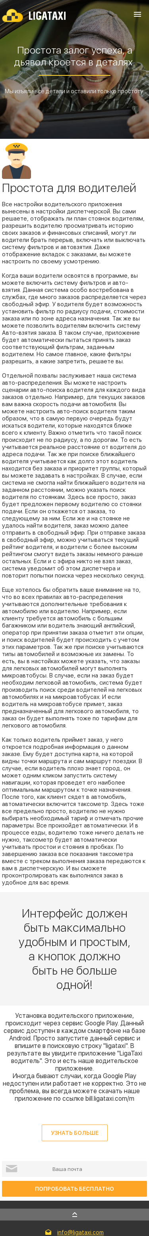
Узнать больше (75, 1133)
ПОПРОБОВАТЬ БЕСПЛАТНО (74, 1189)
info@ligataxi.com (80, 1232)
